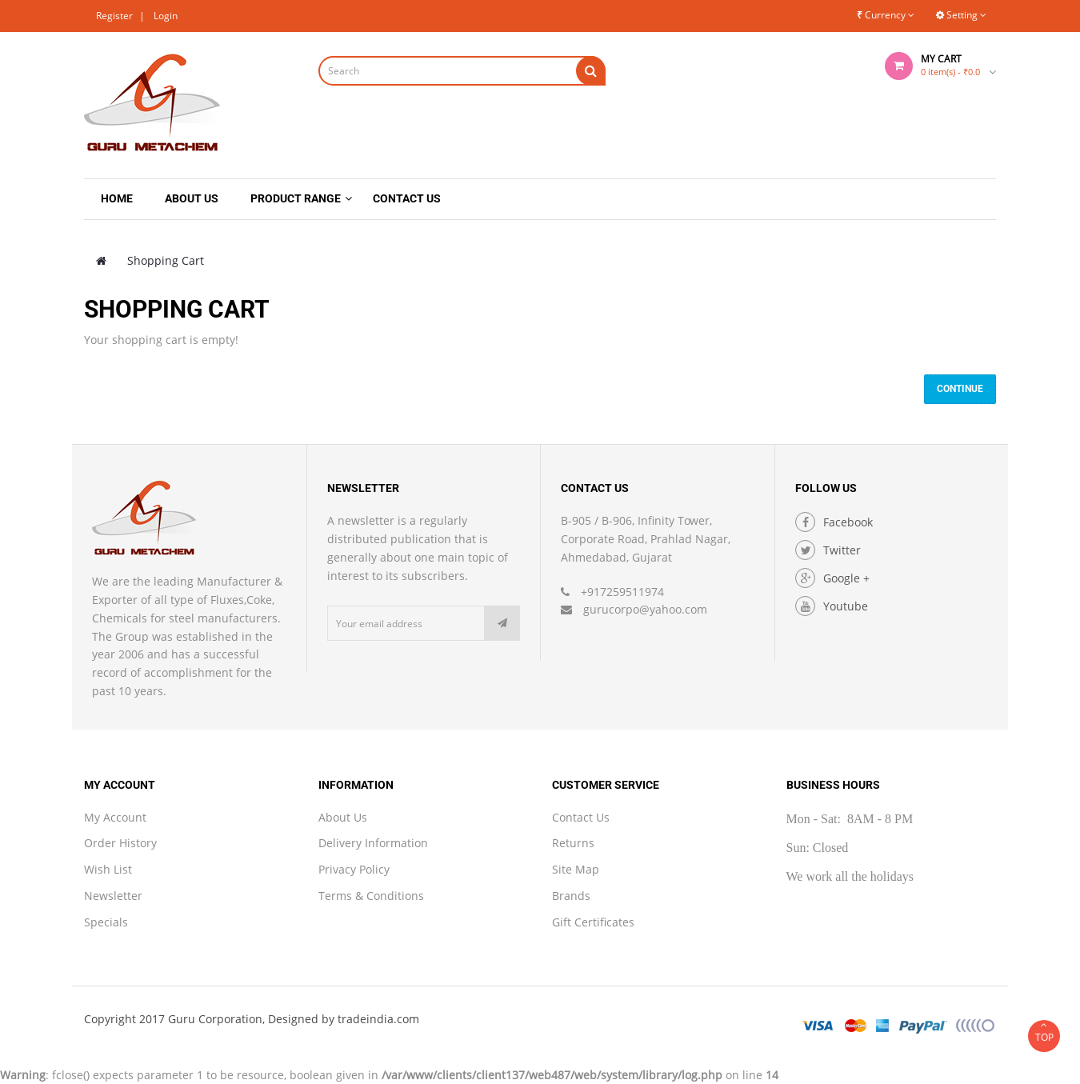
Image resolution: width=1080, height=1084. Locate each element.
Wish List (108, 869)
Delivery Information (373, 842)
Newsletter (113, 895)
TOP (1044, 1032)
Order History (120, 842)
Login (166, 15)
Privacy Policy (354, 869)
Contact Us (581, 817)
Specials (106, 922)
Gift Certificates (593, 922)
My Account (115, 817)
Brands (571, 895)
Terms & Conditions (371, 895)
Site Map (575, 869)
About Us (342, 817)
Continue (960, 388)
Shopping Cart (165, 260)
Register (114, 15)
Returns (573, 842)
